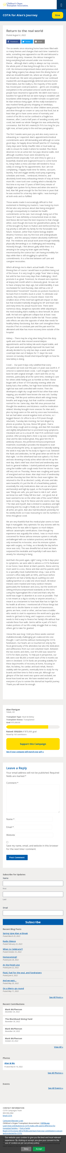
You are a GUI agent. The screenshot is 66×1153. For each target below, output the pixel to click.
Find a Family (25, 1128)
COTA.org (45, 1123)
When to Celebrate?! (13, 949)
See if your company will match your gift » (25, 752)
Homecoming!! (10, 957)
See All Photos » (55, 1073)
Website (10, 835)
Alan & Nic (9, 1063)
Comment (12, 782)
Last (4, 899)
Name (10, 819)
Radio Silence (9, 941)
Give (57, 15)
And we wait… (9, 980)
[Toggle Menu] (61, 4)
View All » (58, 1047)
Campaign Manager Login (13, 1120)
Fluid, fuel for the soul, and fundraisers (22, 972)
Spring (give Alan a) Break (15, 933)
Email (10, 827)
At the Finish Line (11, 965)
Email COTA (7, 1115)
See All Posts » (56, 997)
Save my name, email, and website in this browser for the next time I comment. (32, 847)
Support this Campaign (33, 744)
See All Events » (55, 1088)
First (4, 888)
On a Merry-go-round (13, 988)
